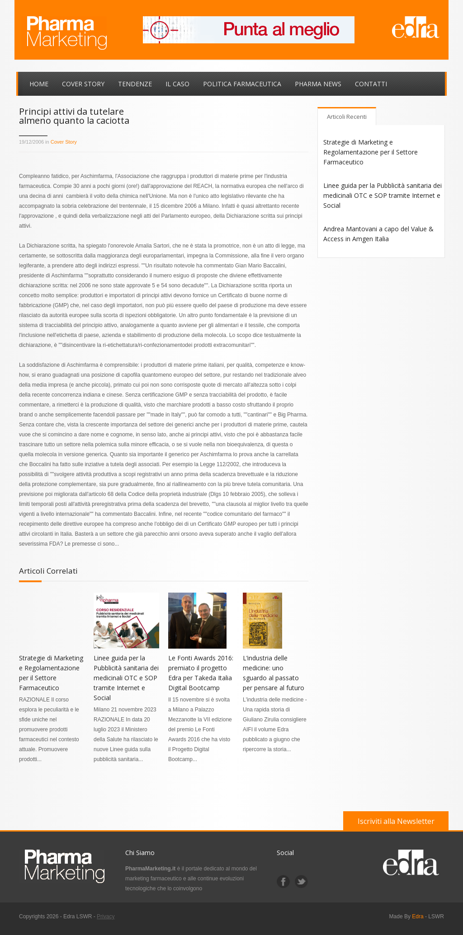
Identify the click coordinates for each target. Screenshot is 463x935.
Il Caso (177, 83)
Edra (417, 916)
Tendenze (135, 83)
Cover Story (83, 83)
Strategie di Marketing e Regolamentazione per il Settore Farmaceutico (370, 152)
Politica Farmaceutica (242, 83)
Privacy (105, 916)
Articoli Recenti (347, 116)
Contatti (371, 83)
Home (38, 83)
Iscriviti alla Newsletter (396, 821)
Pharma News (318, 83)
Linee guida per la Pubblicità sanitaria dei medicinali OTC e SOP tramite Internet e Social (126, 678)
